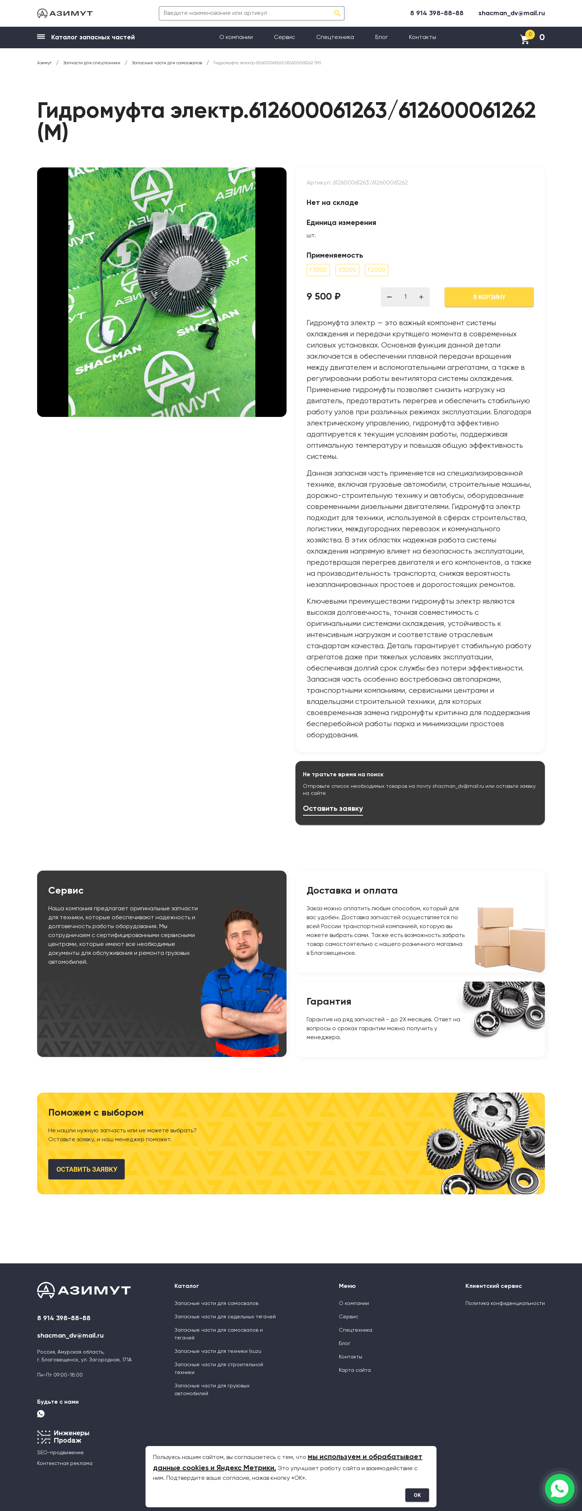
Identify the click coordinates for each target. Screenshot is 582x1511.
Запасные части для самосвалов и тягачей (218, 1334)
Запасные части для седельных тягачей (225, 1316)
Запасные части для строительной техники (218, 1368)
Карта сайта (355, 1370)
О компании (236, 37)
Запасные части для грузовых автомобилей (211, 1389)
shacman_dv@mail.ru (511, 13)
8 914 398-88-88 (437, 13)
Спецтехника (335, 37)
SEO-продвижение (60, 1452)
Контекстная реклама (64, 1463)
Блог (381, 37)
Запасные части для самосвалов (216, 1303)
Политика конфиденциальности (505, 1303)
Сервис (284, 37)
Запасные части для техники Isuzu (217, 1351)
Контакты (422, 37)
